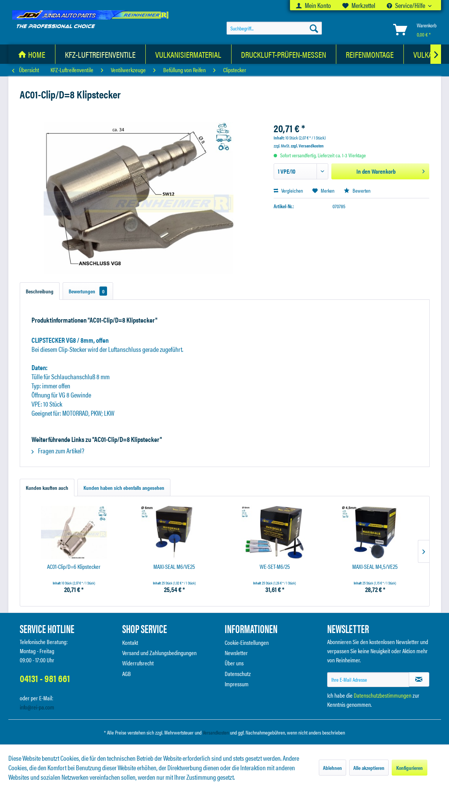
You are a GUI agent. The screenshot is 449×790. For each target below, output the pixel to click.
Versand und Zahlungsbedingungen (159, 652)
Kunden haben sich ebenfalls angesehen (123, 487)
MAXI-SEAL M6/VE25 (174, 567)
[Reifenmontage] (369, 54)
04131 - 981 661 (45, 678)
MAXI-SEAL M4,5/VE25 (375, 567)
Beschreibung (40, 291)
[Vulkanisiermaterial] (188, 54)
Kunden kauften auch (47, 487)
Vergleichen (288, 190)
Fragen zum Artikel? (58, 450)
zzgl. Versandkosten (307, 145)
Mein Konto (313, 5)
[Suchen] (314, 28)
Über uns (234, 663)
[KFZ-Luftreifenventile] (100, 54)
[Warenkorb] (413, 29)
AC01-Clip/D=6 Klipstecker (74, 567)
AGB (126, 673)
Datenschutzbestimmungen (382, 695)
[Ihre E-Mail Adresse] (368, 679)
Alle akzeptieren (368, 767)
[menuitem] (313, 5)
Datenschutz (238, 673)
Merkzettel (358, 5)
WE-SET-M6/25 (275, 567)
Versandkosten (216, 732)
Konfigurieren (409, 767)
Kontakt (130, 642)
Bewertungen (88, 291)
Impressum (237, 683)
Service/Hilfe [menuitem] (406, 5)
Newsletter (236, 652)
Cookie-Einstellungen (247, 642)
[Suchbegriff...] (274, 28)
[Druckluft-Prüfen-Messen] (284, 54)
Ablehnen (332, 767)
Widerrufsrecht (138, 663)
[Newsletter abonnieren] (419, 679)
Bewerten (357, 190)
